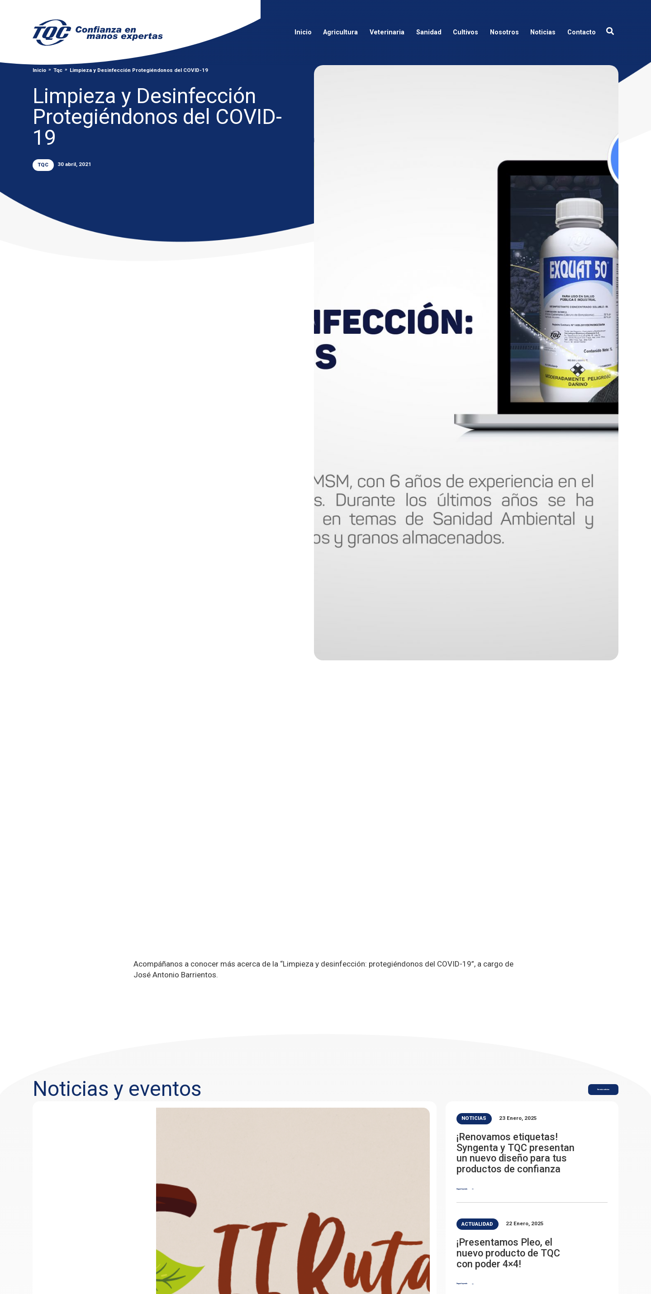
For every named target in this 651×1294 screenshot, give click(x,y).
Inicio (39, 70)
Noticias (473, 1118)
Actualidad (477, 1224)
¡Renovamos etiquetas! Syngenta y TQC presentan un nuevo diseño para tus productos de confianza (515, 1153)
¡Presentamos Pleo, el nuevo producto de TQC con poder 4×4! (508, 1253)
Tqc (57, 70)
